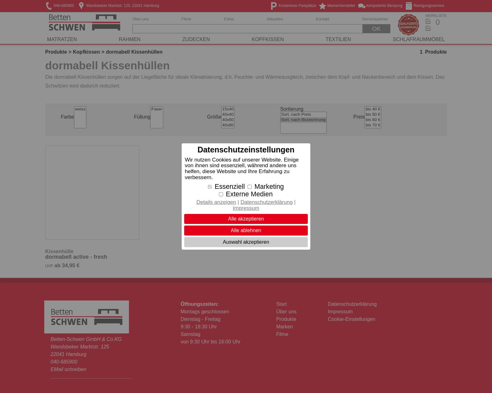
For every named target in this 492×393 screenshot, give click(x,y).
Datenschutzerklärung (266, 202)
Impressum (246, 208)
